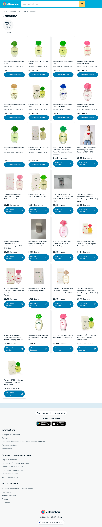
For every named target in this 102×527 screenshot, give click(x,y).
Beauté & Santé (15, 11)
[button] (51, 413)
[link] (14, 57)
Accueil (5, 11)
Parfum (25, 11)
